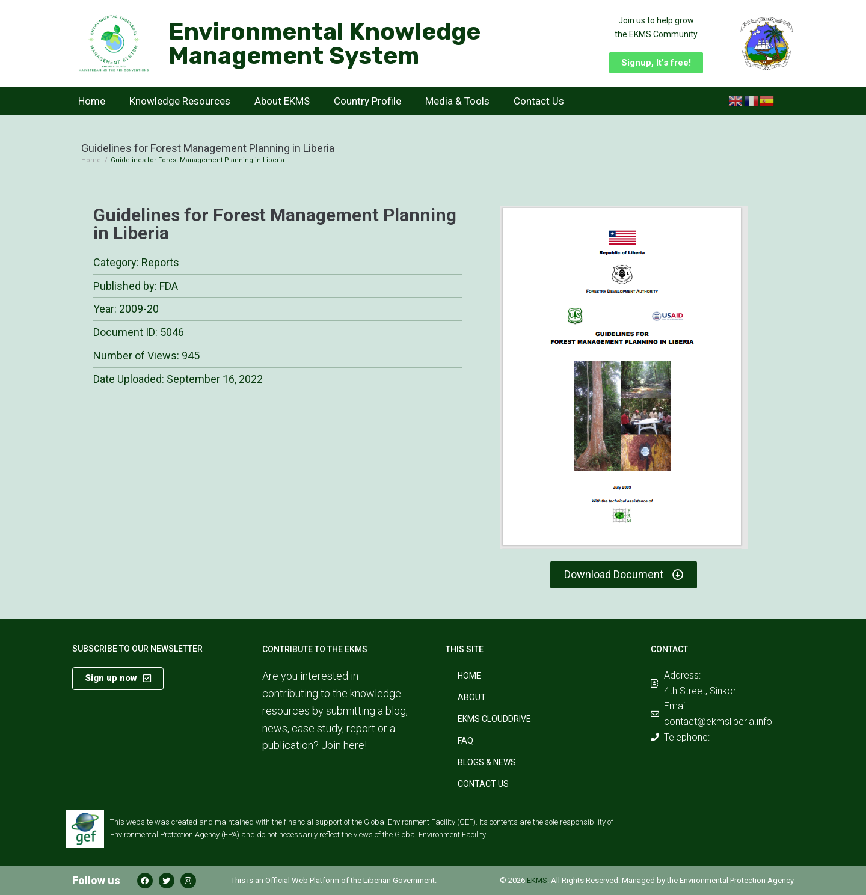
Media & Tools (457, 101)
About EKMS (282, 101)
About (472, 697)
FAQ (465, 740)
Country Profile (367, 101)
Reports (160, 262)
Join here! (344, 745)
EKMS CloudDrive (494, 719)
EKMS (537, 880)
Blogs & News (487, 762)
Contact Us (539, 101)
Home (91, 101)
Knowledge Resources (179, 101)
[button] (656, 62)
